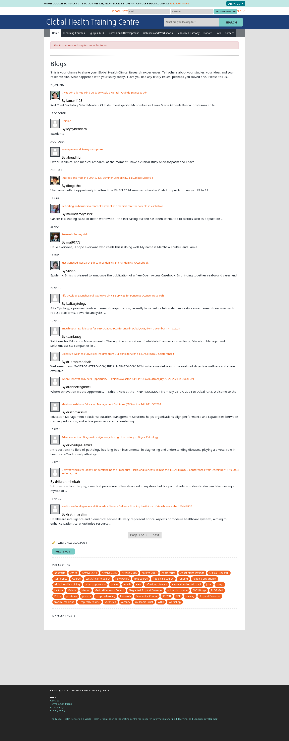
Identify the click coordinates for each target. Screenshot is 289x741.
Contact (229, 33)
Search (231, 22)
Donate (208, 33)
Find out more (190, 3)
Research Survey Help (75, 234)
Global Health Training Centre (92, 23)
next (156, 535)
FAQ (218, 33)
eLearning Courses (74, 33)
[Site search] (192, 22)
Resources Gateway (188, 33)
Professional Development (123, 33)
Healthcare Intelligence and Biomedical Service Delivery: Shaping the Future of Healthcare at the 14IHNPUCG (127, 506)
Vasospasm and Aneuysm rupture (82, 149)
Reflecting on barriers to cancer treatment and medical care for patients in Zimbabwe (113, 206)
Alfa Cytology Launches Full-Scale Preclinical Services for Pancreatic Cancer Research (113, 296)
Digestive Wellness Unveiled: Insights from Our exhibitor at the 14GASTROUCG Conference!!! (118, 354)
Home (55, 33)
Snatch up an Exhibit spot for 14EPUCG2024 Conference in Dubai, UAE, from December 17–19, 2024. (121, 328)
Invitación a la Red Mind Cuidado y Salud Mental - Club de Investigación (105, 93)
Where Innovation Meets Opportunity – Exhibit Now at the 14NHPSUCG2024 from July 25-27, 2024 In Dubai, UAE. (128, 379)
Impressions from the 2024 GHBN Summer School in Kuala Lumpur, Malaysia (107, 178)
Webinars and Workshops (158, 33)
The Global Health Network (76, 11)
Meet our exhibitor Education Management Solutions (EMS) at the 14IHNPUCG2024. (111, 404)
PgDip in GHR (96, 33)
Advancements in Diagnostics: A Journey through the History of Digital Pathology (110, 437)
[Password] (192, 11)
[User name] (149, 11)
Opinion (66, 121)
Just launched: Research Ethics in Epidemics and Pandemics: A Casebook (105, 263)
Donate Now (119, 11)
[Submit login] (225, 11)
